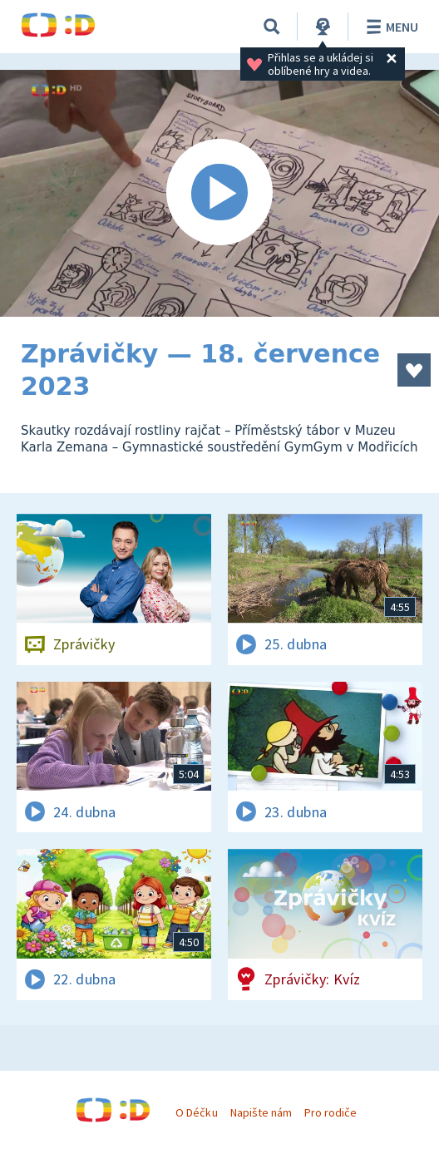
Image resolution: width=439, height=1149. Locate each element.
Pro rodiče (330, 1112)
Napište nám (261, 1112)
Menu (389, 26)
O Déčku (196, 1112)
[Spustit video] (219, 193)
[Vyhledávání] (272, 26)
